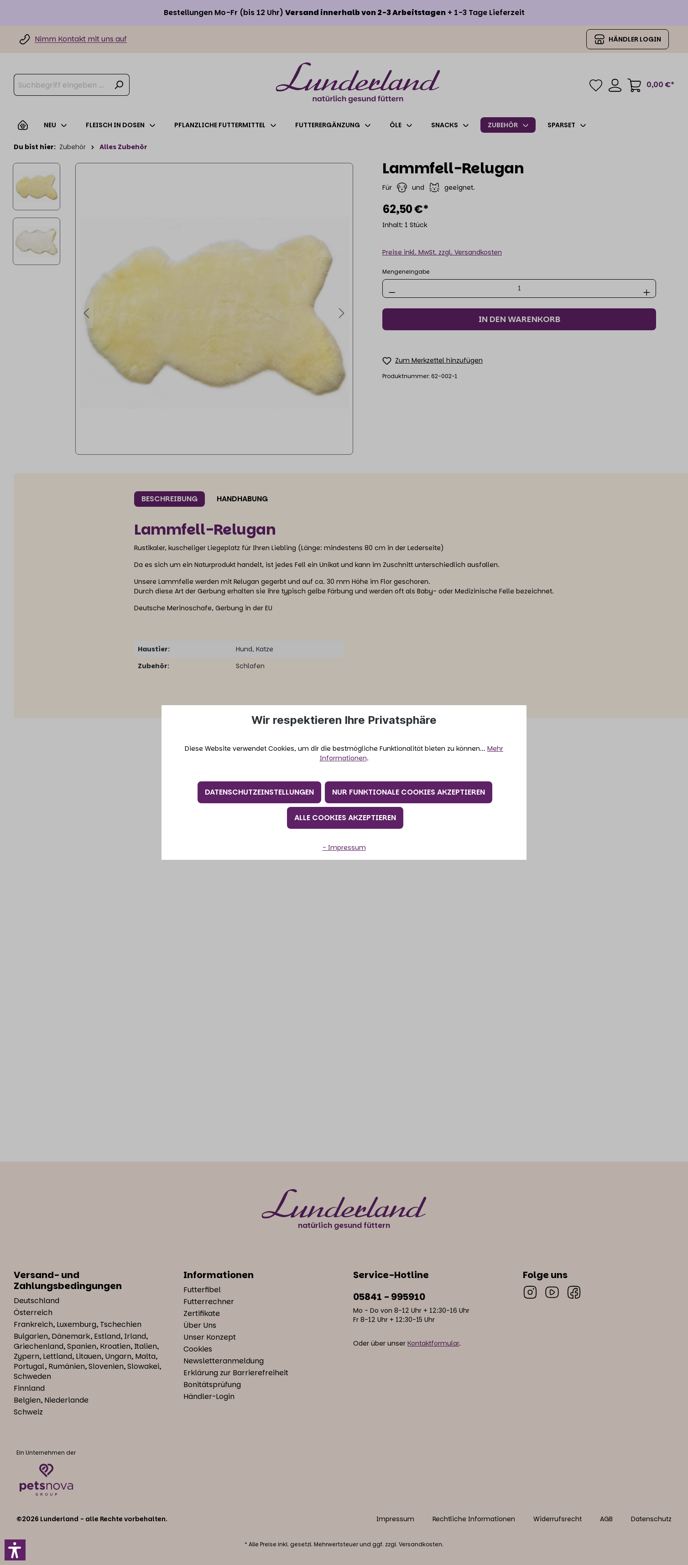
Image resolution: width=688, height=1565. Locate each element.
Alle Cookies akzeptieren (345, 817)
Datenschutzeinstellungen (259, 792)
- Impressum (344, 847)
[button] (15, 1549)
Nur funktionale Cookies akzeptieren (408, 792)
